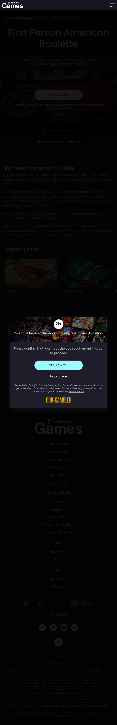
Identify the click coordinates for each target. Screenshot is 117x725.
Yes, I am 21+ (58, 365)
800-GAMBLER (76, 391)
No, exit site (58, 376)
